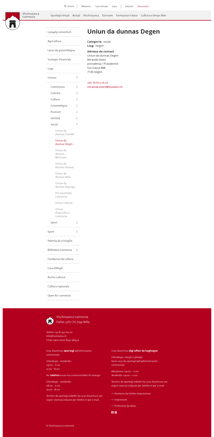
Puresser (56, 112)
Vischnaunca (91, 15)
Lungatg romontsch (59, 32)
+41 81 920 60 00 (63, 332)
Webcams (86, 6)
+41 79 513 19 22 (97, 83)
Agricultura (54, 41)
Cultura (55, 99)
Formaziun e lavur (127, 15)
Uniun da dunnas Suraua (64, 165)
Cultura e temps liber (153, 15)
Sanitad (55, 118)
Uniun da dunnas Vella (63, 175)
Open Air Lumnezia (59, 295)
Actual (76, 15)
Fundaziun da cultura (60, 259)
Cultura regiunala (58, 286)
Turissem (107, 15)
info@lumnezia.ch (56, 336)
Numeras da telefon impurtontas (133, 393)
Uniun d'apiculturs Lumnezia (62, 212)
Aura (114, 6)
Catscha (55, 93)
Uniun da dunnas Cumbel (64, 132)
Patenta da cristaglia (60, 240)
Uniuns (52, 77)
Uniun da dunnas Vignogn (65, 185)
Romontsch (143, 6)
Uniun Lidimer (64, 203)
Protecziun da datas (125, 405)
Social (54, 124)
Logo (50, 68)
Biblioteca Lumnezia (60, 250)
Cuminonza (58, 87)
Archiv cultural (56, 277)
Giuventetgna (59, 105)
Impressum (121, 399)
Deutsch (129, 6)
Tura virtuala (101, 6)
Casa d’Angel (55, 268)
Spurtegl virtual (59, 15)
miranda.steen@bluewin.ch (105, 87)
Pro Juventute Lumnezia (63, 194)
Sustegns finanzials (59, 59)
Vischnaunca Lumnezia (30, 15)
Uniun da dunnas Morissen (61, 153)
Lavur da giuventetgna (61, 50)
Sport (54, 222)
